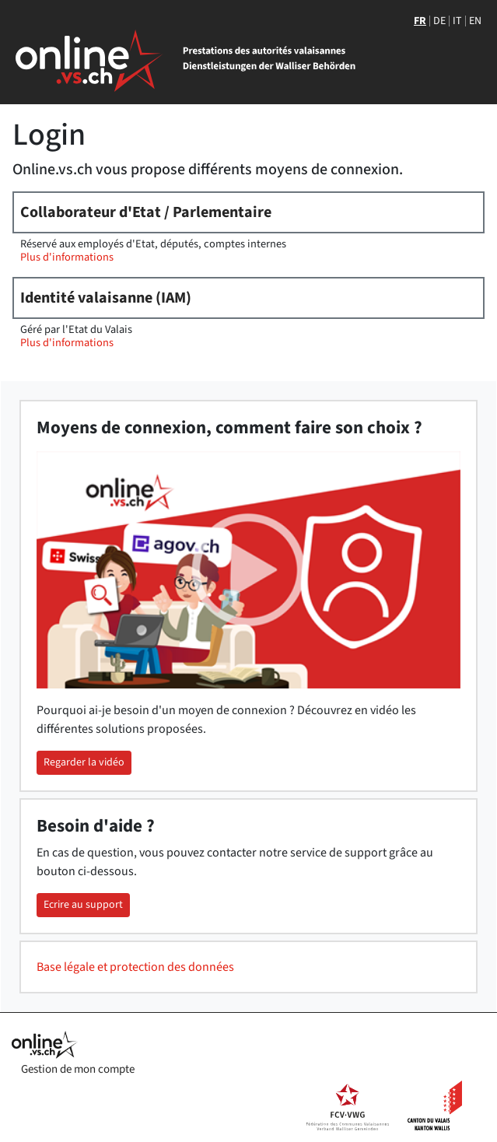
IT (457, 21)
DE (439, 21)
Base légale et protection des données (135, 967)
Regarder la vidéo (84, 762)
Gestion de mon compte (78, 1069)
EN (475, 21)
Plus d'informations (67, 257)
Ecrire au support (83, 905)
